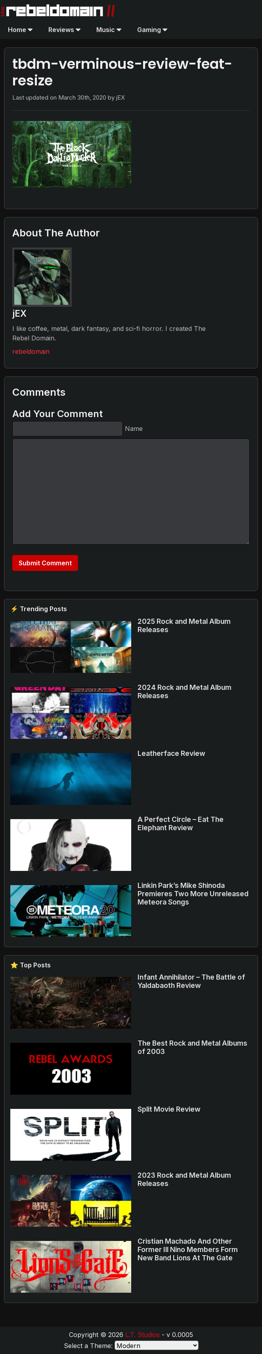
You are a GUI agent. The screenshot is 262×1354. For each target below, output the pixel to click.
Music (108, 30)
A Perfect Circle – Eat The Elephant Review (181, 823)
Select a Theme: (88, 1346)
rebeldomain (31, 351)
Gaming (152, 30)
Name (134, 428)
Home (20, 30)
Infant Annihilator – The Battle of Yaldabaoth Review (191, 981)
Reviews (64, 30)
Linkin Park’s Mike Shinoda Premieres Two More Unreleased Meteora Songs (193, 893)
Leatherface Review (171, 753)
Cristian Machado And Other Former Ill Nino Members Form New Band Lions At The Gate (188, 1249)
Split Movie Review (169, 1109)
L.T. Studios (142, 1335)
